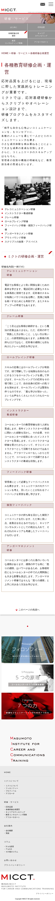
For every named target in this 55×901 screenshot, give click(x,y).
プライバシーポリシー (14, 865)
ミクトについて (12, 786)
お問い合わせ (10, 860)
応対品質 (9, 807)
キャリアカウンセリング (15, 812)
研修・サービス (11, 802)
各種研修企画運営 (13, 809)
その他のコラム (12, 852)
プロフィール (11, 791)
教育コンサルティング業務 (16, 815)
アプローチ (10, 794)
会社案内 (8, 826)
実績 (7, 833)
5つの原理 (10, 847)
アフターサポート (13, 817)
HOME (7, 772)
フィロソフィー (12, 788)
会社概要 (9, 831)
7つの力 (9, 849)
